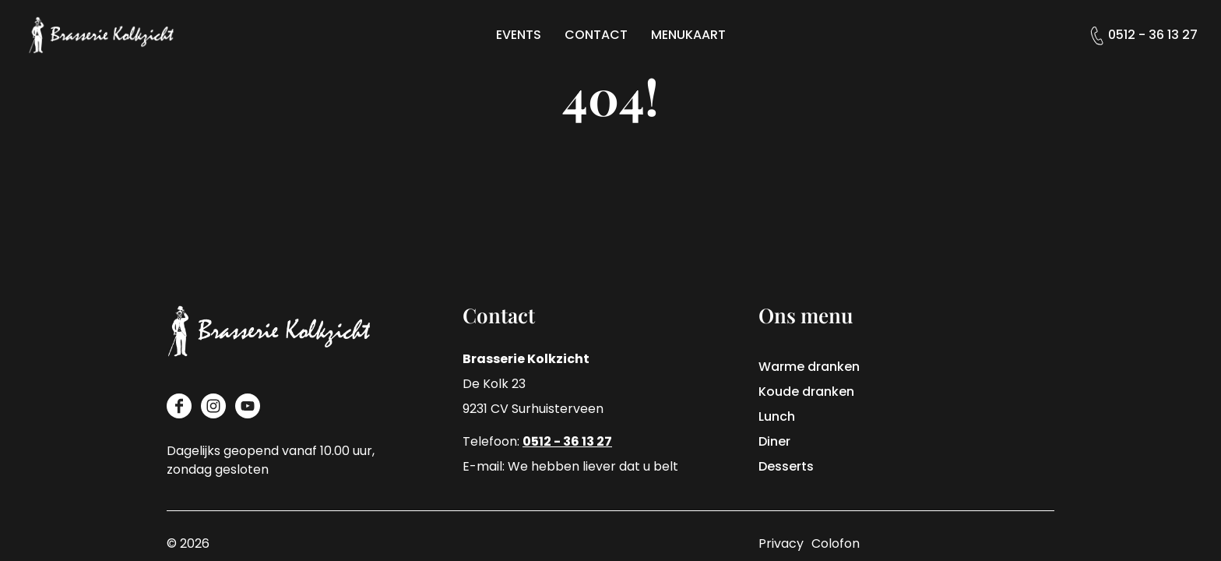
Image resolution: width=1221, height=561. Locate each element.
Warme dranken (809, 367)
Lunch (776, 416)
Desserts (786, 466)
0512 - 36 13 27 (1153, 35)
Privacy (781, 543)
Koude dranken (806, 391)
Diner (774, 441)
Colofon (835, 543)
